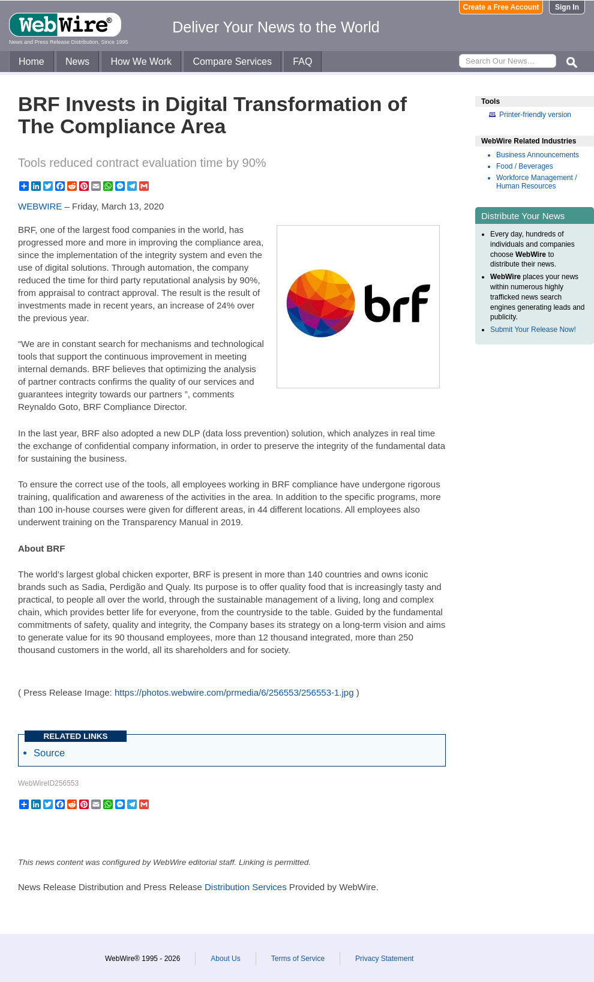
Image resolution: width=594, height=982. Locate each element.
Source (49, 752)
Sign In (567, 7)
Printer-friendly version (535, 114)
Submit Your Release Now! (533, 329)
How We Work (141, 61)
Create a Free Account (501, 7)
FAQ (302, 61)
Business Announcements (537, 155)
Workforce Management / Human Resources (536, 181)
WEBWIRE (40, 206)
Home (31, 61)
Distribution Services (246, 887)
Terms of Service (298, 958)
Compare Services (232, 61)
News (77, 61)
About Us (225, 958)
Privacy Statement (384, 958)
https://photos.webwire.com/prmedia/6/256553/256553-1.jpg (234, 692)
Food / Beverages (524, 166)
